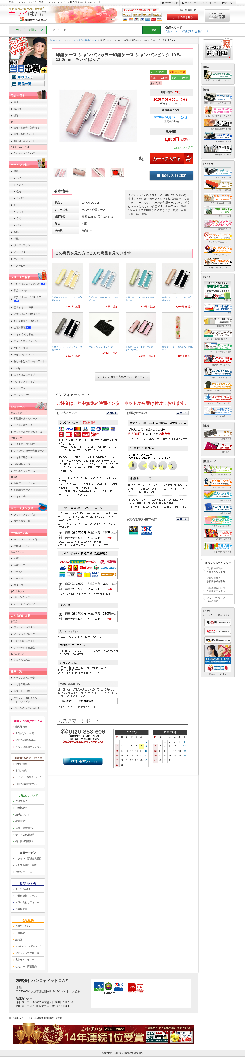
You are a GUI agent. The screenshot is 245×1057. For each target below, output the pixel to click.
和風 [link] (16, 231)
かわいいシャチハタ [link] (24, 153)
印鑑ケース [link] (20, 565)
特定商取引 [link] (21, 821)
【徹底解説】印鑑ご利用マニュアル (216, 590)
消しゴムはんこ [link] (22, 597)
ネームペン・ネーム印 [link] (25, 539)
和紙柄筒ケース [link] (22, 489)
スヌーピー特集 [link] (22, 691)
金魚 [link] (18, 191)
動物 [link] (16, 171)
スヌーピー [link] (20, 265)
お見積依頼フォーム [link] (26, 895)
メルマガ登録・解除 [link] (26, 865)
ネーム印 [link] (18, 571)
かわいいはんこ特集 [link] (24, 677)
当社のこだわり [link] (23, 926)
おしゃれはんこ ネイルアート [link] (29, 361)
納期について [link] (22, 814)
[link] (67, 287)
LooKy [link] (17, 368)
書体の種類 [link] (21, 770)
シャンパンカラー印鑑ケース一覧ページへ (122, 376)
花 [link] (15, 205)
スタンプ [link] (18, 585)
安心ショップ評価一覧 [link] (27, 953)
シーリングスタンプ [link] (24, 603)
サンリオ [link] (18, 258)
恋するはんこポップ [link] (24, 374)
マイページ (190, 3)
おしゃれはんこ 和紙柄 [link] (26, 320)
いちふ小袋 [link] (20, 496)
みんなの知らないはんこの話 (216, 599)
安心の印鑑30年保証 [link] (26, 740)
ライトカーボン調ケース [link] (27, 443)
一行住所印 (186, 31)
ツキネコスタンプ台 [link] (24, 514)
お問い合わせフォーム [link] (27, 902)
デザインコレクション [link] (25, 341)
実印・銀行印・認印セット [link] (28, 127)
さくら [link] (20, 211)
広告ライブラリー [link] (24, 959)
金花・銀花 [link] (22, 327)
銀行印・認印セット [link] (24, 141)
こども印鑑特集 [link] (22, 684)
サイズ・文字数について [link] (28, 777)
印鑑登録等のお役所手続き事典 (216, 580)
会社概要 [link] (20, 932)
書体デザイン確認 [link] (24, 733)
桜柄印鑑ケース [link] (22, 464)
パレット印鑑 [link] (21, 347)
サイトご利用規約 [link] (24, 834)
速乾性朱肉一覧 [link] (22, 521)
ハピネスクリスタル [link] (24, 354)
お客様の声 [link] (21, 909)
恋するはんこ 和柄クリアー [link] (28, 314)
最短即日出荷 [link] (22, 726)
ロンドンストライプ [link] (24, 381)
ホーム (228, 3)
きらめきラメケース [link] (24, 470)
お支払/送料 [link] (21, 807)
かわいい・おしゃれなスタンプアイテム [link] (25, 699)
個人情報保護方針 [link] (24, 841)
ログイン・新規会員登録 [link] (28, 858)
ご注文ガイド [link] (22, 801)
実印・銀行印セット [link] (24, 134)
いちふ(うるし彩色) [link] (24, 334)
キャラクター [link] (21, 252)
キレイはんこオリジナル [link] (29, 283)
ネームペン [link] (20, 578)
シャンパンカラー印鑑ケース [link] (29, 450)
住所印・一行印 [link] (22, 546)
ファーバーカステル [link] (24, 627)
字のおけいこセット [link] (24, 640)
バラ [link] (18, 225)
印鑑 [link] (16, 558)
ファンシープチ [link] (22, 395)
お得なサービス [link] (23, 872)
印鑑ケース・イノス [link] (24, 483)
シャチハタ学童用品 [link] (24, 647)
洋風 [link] (16, 238)
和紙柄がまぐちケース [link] (25, 418)
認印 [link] (16, 115)
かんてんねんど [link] (22, 659)
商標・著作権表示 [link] (24, 828)
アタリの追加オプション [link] (28, 746)
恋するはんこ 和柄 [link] (23, 307)
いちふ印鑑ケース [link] (23, 425)
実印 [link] (16, 102)
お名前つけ (201, 31)
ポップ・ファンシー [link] (24, 245)
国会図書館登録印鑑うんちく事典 (216, 570)
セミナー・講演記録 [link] (26, 966)
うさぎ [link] (20, 184)
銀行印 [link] (17, 108)
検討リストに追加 (171, 175)
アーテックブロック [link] (24, 634)
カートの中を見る (182, 17)
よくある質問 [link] (22, 888)
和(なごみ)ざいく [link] (23, 290)
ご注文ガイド (171, 3)
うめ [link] (18, 218)
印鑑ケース (171, 31)
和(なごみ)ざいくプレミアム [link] (29, 299)
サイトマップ (209, 3)
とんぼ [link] (20, 198)
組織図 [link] (19, 939)
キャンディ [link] (20, 388)
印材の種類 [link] (21, 763)
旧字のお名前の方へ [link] (26, 784)
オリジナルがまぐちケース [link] (28, 432)
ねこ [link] (18, 178)
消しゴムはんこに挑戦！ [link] (27, 708)
